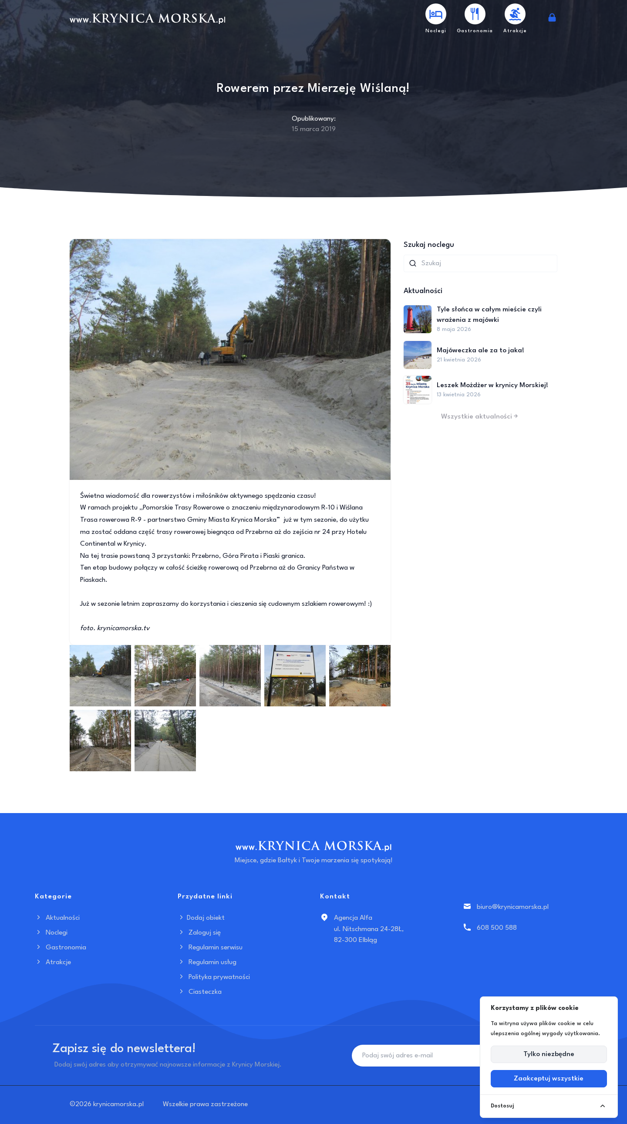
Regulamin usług (207, 962)
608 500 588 (497, 928)
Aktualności (57, 918)
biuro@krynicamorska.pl (513, 907)
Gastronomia (60, 947)
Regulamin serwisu (210, 947)
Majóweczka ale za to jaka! (480, 350)
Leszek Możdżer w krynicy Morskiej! (492, 385)
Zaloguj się (199, 932)
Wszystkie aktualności (480, 417)
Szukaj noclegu (429, 245)
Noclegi (51, 932)
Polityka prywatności (214, 977)
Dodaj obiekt (201, 918)
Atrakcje (53, 962)
